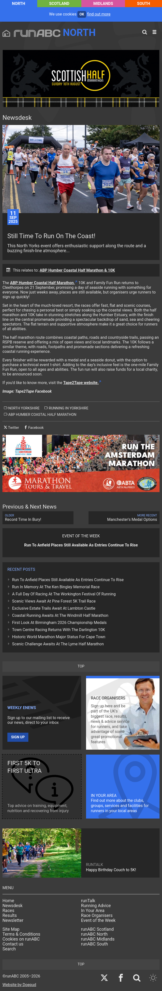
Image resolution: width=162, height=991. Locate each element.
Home (8, 900)
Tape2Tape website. (81, 382)
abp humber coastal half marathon (40, 414)
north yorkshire (21, 408)
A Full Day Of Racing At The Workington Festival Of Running (64, 594)
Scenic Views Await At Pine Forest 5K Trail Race (54, 601)
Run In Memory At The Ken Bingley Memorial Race (56, 587)
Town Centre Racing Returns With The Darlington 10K (58, 629)
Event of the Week (98, 920)
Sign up (18, 737)
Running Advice (96, 905)
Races (8, 910)
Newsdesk (12, 905)
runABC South (94, 944)
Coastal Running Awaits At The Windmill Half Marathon (60, 615)
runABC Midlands (98, 939)
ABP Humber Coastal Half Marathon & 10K (77, 270)
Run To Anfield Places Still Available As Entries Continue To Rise (68, 579)
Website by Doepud (19, 984)
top (81, 666)
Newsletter (12, 920)
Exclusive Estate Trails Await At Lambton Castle (53, 608)
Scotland (59, 3)
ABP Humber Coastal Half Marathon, (42, 282)
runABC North (94, 934)
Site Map (10, 929)
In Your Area (93, 910)
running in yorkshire (66, 408)
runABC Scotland (97, 929)
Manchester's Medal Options (124, 518)
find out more (98, 14)
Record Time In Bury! (38, 518)
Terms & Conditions (21, 934)
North (18, 3)
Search (9, 948)
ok (81, 14)
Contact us (12, 944)
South (143, 3)
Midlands (103, 3)
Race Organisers (97, 915)
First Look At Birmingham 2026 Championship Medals (59, 622)
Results (9, 915)
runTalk (88, 900)
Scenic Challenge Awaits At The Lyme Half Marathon (58, 644)
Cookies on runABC (21, 939)
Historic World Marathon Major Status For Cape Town (58, 637)
